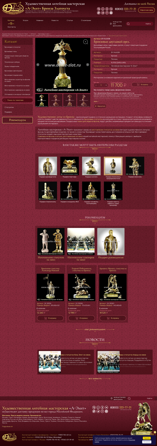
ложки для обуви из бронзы (88, 122)
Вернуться (102, 107)
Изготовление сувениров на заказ (17, 90)
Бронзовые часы (11, 51)
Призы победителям (12, 66)
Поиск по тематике (13, 100)
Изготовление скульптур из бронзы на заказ (17, 80)
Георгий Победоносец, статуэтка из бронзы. (81, 271)
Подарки (8, 112)
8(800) (125, 9)
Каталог (11, 20)
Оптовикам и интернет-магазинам (17, 94)
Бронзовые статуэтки (12, 47)
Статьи (70, 20)
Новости (54, 20)
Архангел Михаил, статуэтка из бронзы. (113, 271)
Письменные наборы (12, 62)
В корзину (144, 84)
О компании (86, 20)
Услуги (25, 20)
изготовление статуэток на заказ (105, 131)
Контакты (12, 27)
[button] (87, 64)
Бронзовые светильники (13, 71)
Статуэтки (9, 107)
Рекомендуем (17, 120)
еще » (96, 101)
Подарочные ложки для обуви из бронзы (16, 56)
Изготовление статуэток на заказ (17, 85)
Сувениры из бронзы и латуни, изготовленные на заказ (60, 137)
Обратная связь (146, 10)
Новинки (39, 20)
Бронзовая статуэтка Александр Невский (50, 271)
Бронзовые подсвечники (14, 75)
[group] (62, 65)
